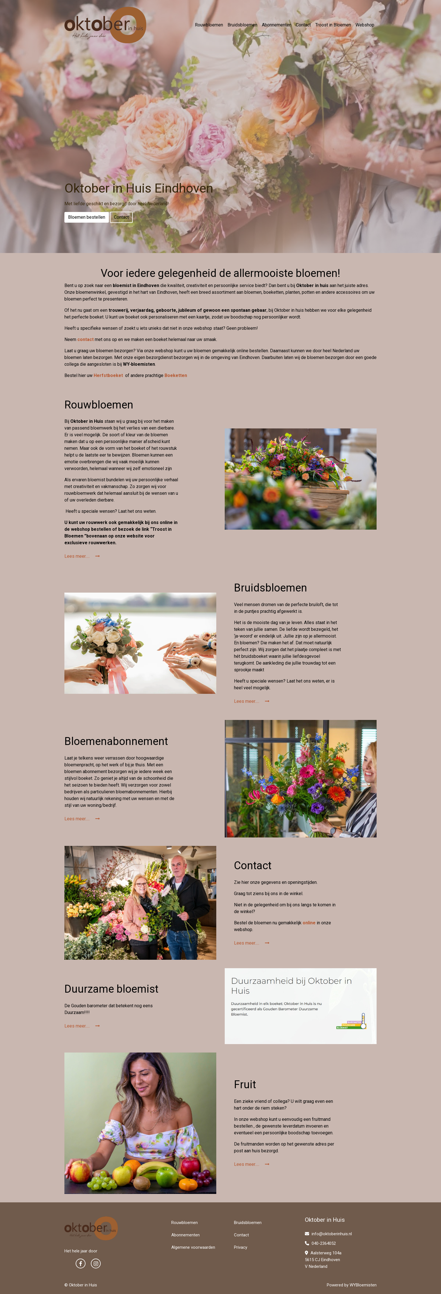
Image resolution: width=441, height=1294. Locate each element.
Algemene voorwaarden (193, 1247)
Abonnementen (276, 25)
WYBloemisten (363, 1285)
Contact (303, 25)
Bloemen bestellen (86, 217)
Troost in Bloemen (333, 25)
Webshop (365, 25)
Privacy (240, 1247)
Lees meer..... (82, 556)
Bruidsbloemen (242, 25)
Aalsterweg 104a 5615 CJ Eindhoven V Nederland (323, 1259)
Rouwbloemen (209, 25)
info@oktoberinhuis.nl (328, 1233)
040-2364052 (320, 1243)
